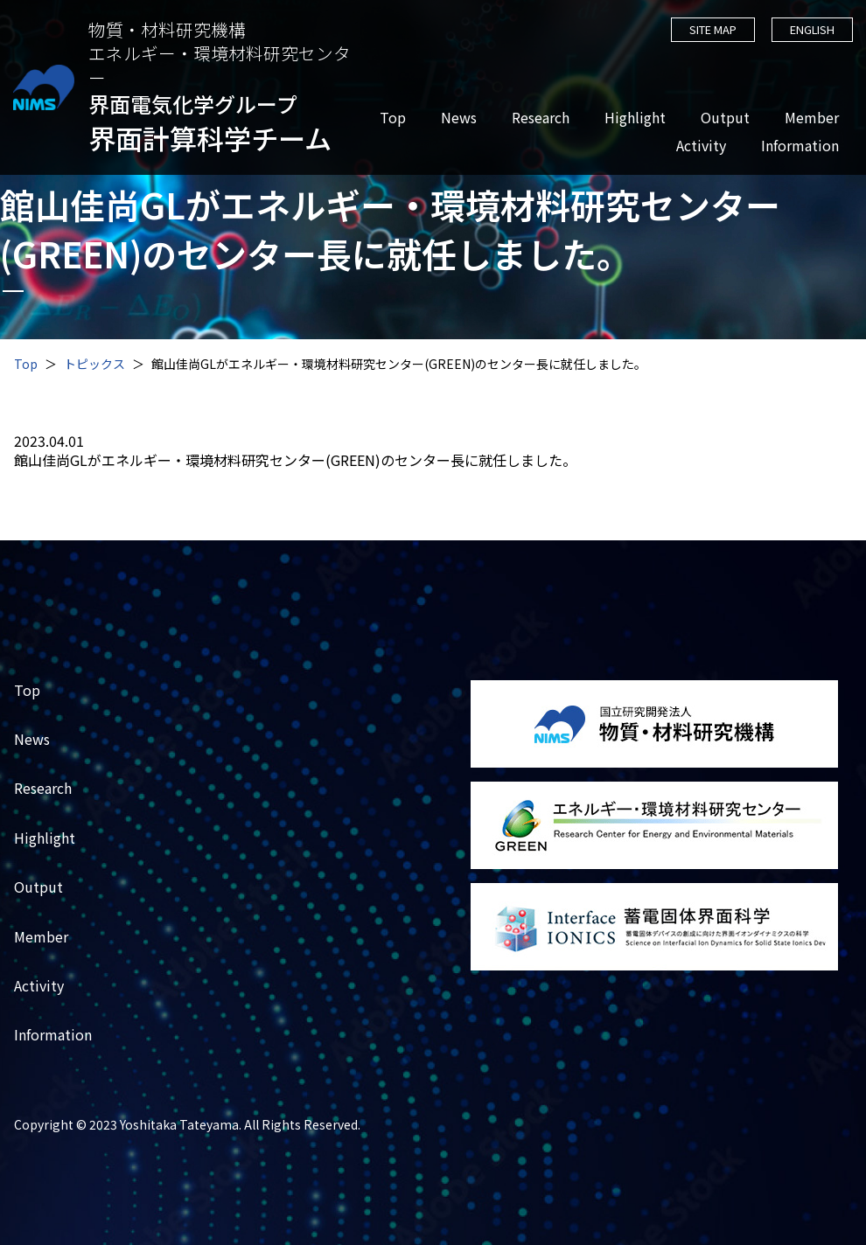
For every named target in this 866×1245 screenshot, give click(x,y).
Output (724, 118)
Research (540, 118)
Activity (700, 146)
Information (799, 146)
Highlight (634, 118)
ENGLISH (811, 29)
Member (811, 118)
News (458, 118)
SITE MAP (711, 29)
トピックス (94, 363)
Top (392, 118)
